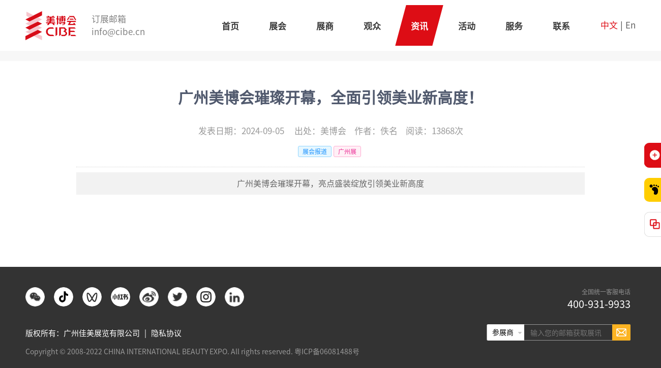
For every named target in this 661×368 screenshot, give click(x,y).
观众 (372, 26)
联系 (561, 26)
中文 (609, 25)
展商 (325, 26)
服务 (514, 26)
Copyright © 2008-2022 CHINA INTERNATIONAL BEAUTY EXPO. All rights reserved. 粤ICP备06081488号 (192, 351)
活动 (466, 26)
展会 (277, 26)
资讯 (419, 26)
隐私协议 (166, 333)
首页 (230, 26)
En (630, 25)
